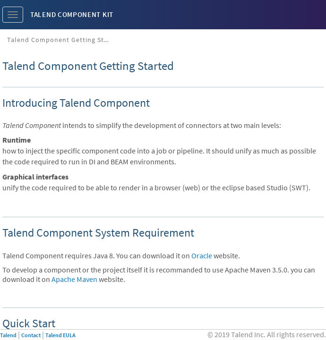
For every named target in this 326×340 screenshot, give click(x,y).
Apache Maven (74, 279)
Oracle (201, 255)
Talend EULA (60, 335)
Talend (8, 335)
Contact (31, 335)
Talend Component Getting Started (62, 39)
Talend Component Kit (71, 14)
